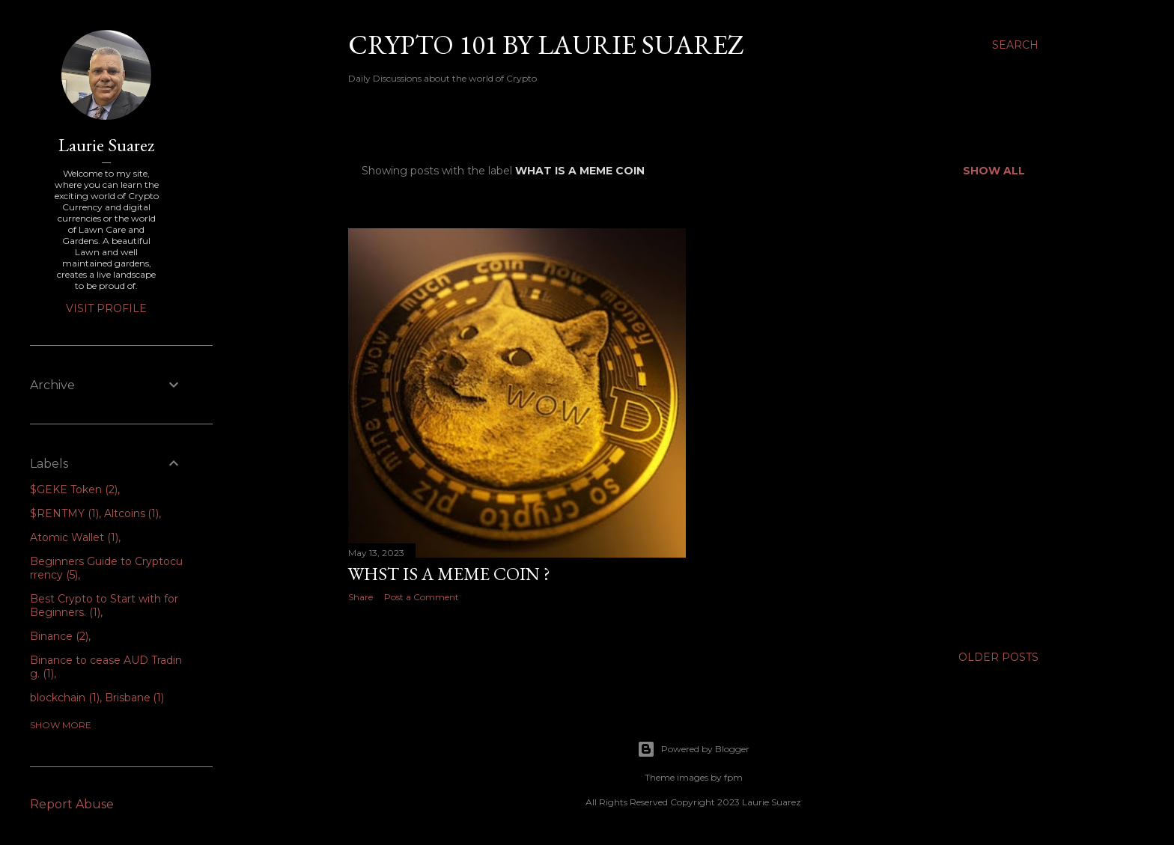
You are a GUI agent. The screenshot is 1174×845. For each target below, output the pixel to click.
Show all (994, 170)
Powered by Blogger (693, 749)
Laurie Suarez (106, 144)
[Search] (1015, 45)
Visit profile (106, 308)
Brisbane (135, 697)
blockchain (65, 697)
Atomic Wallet (74, 537)
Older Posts (998, 657)
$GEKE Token (74, 489)
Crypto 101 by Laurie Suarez (546, 44)
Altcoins (131, 513)
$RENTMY (64, 513)
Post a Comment (421, 597)
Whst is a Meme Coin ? (449, 573)
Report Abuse (72, 804)
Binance (59, 636)
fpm (733, 777)
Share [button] (360, 597)
